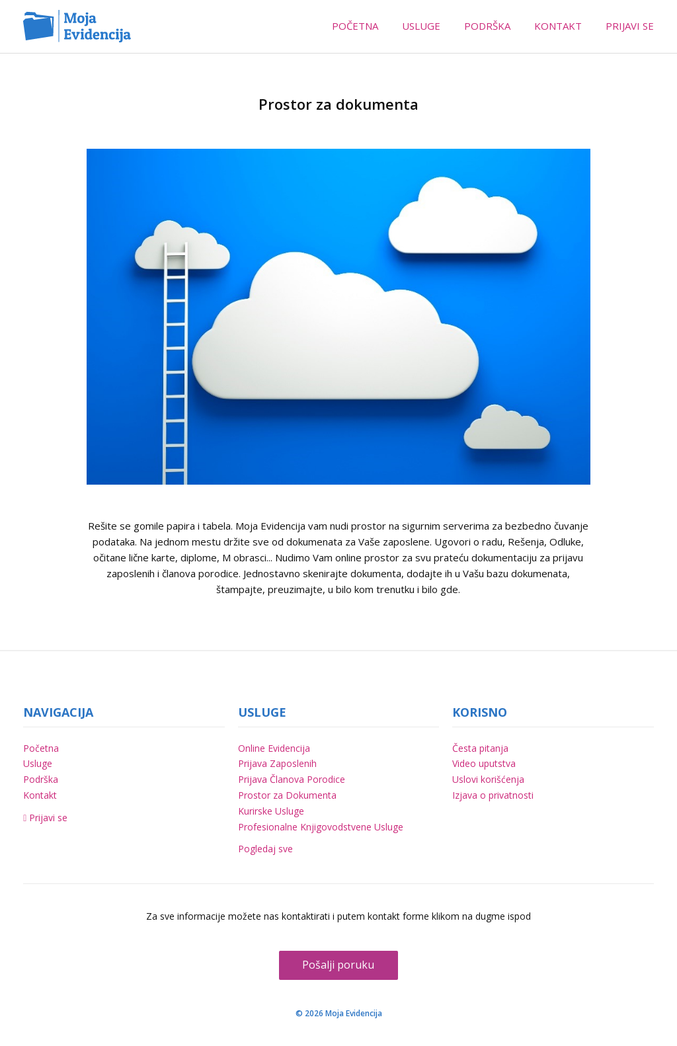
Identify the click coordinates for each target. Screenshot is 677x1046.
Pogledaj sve (265, 848)
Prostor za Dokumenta (287, 795)
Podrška (40, 779)
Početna (41, 748)
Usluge (37, 763)
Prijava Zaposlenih (277, 763)
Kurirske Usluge (271, 811)
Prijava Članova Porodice (291, 779)
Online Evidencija (274, 748)
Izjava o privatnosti (493, 795)
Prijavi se (45, 817)
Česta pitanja (480, 748)
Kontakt (40, 795)
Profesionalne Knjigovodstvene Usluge (320, 827)
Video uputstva (484, 763)
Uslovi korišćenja (488, 779)
